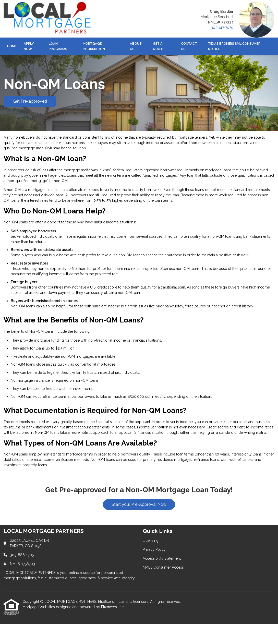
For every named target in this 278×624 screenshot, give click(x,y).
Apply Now (29, 46)
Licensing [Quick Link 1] (151, 540)
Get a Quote (158, 46)
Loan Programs (58, 46)
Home (12, 46)
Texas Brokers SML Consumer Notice (234, 46)
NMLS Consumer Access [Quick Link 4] (163, 567)
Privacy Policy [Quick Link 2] (154, 549)
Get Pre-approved (30, 101)
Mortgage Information (94, 46)
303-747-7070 (222, 28)
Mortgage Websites (39, 607)
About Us (136, 46)
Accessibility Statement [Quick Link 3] (162, 558)
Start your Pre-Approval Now (139, 504)
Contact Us (189, 46)
